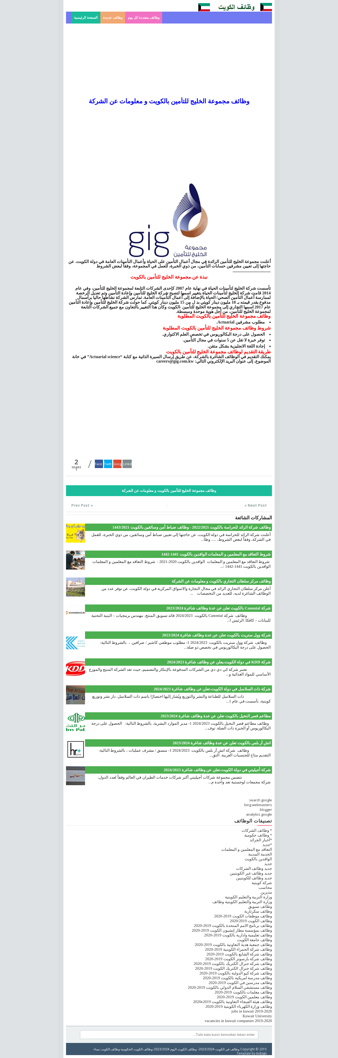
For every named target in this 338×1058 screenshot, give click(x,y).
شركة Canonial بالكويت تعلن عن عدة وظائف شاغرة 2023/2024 (218, 608)
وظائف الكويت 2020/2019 (251, 921)
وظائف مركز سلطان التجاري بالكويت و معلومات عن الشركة (221, 581)
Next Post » (255, 505)
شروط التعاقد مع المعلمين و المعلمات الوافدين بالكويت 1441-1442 (216, 554)
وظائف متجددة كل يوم (144, 18)
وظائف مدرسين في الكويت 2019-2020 (240, 983)
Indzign (261, 1053)
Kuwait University (257, 1016)
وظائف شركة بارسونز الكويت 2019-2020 (238, 959)
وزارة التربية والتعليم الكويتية (248, 897)
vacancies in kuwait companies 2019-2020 (238, 1021)
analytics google (259, 814)
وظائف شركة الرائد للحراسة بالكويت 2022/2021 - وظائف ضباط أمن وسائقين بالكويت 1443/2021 (191, 527)
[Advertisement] (169, 61)
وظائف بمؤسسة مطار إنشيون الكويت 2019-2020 (232, 930)
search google (260, 800)
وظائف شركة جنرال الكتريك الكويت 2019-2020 (233, 968)
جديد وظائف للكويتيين (254, 878)
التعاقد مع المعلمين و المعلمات (246, 849)
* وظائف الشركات (257, 830)
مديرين (266, 892)
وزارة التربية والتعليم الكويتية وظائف (242, 902)
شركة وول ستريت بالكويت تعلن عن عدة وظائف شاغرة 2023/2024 (216, 635)
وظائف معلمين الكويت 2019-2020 (244, 997)
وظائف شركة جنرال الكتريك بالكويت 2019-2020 (233, 964)
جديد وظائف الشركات (254, 868)
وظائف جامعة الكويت (254, 940)
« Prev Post (82, 505)
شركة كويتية (262, 883)
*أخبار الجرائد (261, 840)
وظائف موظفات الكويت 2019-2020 (243, 916)
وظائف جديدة (112, 18)
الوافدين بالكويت (258, 859)
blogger (266, 809)
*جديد (267, 845)
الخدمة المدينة (260, 854)
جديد (268, 864)
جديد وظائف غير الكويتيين (251, 873)
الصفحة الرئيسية (86, 18)
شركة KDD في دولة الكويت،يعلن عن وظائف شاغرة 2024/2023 (219, 662)
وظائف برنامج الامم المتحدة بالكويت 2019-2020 (233, 925)
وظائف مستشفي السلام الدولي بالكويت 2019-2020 (230, 987)
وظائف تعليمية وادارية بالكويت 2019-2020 (238, 935)
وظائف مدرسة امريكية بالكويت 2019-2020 (237, 978)
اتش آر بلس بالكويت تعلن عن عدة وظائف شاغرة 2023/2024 (222, 743)
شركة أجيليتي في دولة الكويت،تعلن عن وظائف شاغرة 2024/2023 (217, 770)
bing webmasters (258, 804)
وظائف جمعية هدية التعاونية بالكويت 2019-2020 (233, 945)
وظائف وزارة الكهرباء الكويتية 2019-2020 (238, 1006)
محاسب (265, 887)
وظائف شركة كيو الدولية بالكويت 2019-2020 (235, 973)
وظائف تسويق (260, 906)
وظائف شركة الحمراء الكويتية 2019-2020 (238, 949)
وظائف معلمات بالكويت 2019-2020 (243, 992)
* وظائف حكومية (258, 835)
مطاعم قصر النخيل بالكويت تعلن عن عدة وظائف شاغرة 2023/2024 (216, 716)
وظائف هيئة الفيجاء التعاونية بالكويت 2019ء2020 (232, 1002)
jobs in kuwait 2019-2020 (251, 1011)
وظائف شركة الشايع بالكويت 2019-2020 (239, 954)
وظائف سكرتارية (258, 911)
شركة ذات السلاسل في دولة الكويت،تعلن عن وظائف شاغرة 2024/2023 (212, 689)
